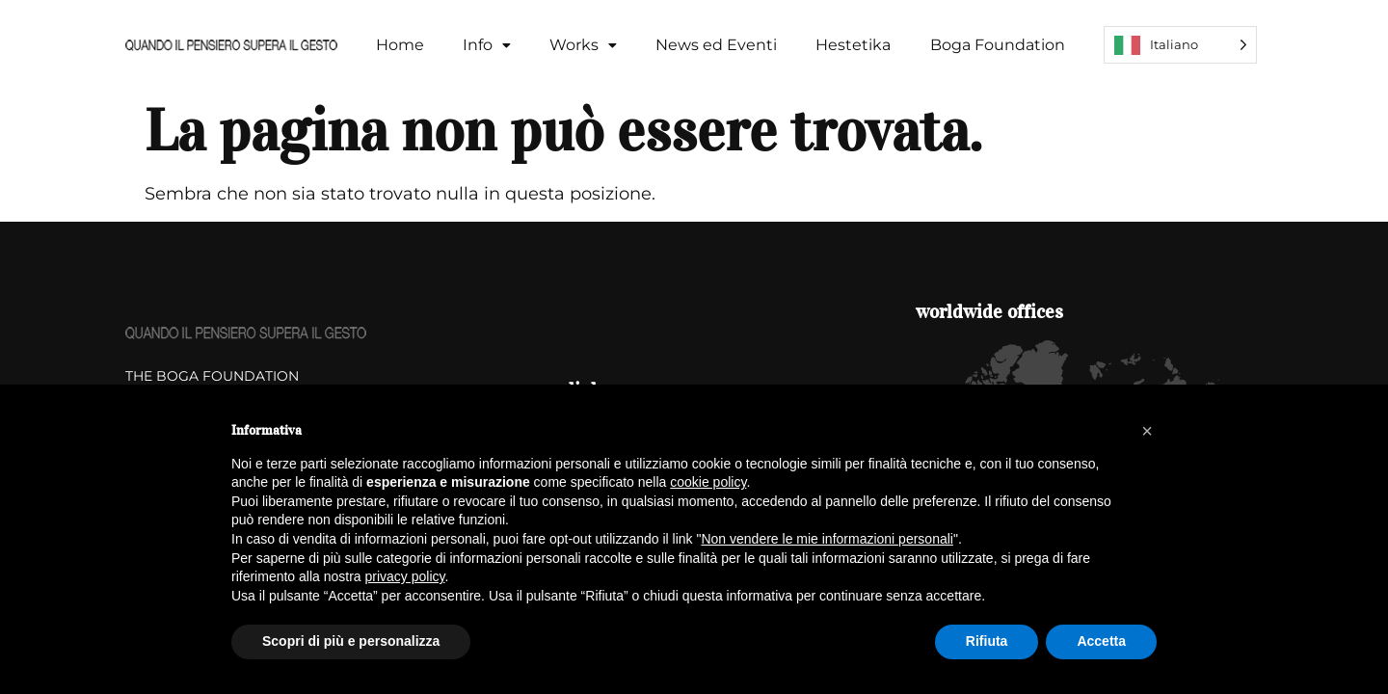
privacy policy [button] (405, 576)
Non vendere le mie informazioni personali (826, 539)
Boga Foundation (997, 45)
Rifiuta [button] (987, 641)
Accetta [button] (1101, 641)
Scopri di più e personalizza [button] (351, 641)
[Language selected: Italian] (1180, 45)
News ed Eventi (716, 45)
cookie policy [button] (708, 482)
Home (400, 45)
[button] (486, 45)
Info (487, 45)
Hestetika (853, 45)
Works (583, 45)
